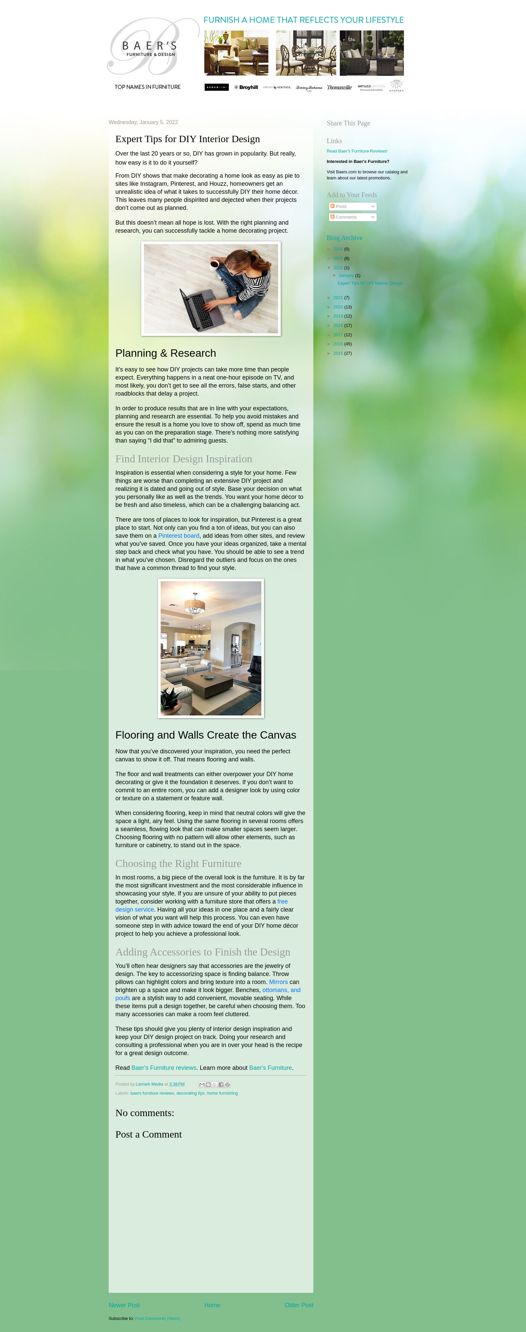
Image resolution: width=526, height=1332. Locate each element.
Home (212, 1305)
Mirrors (278, 982)
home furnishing (222, 1093)
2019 (338, 315)
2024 (338, 248)
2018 (338, 325)
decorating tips (191, 1093)
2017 (338, 334)
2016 (338, 343)
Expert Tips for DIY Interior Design (370, 283)
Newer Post (124, 1305)
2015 (338, 353)
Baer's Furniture (270, 1067)
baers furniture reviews (152, 1093)
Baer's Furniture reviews (164, 1067)
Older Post (299, 1305)
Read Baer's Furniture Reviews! (357, 151)
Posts (338, 206)
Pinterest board (178, 535)
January (346, 275)
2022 (338, 267)
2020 (338, 306)
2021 (338, 297)
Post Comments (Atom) (157, 1318)
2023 (338, 258)
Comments (343, 217)
